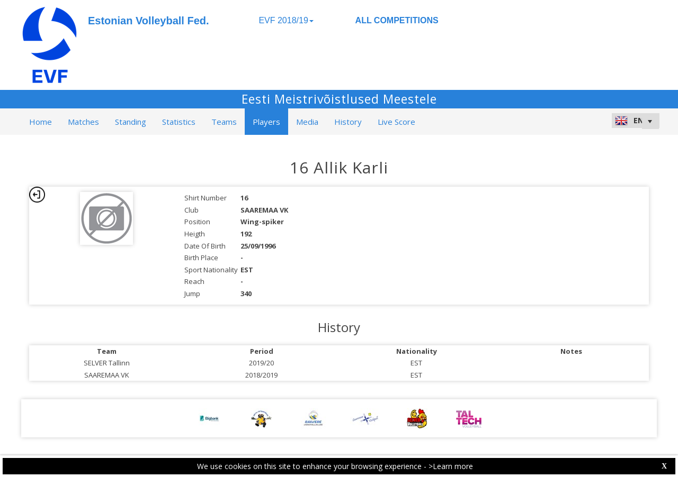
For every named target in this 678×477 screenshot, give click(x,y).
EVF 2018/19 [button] (285, 20)
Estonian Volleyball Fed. (148, 20)
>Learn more (451, 466)
